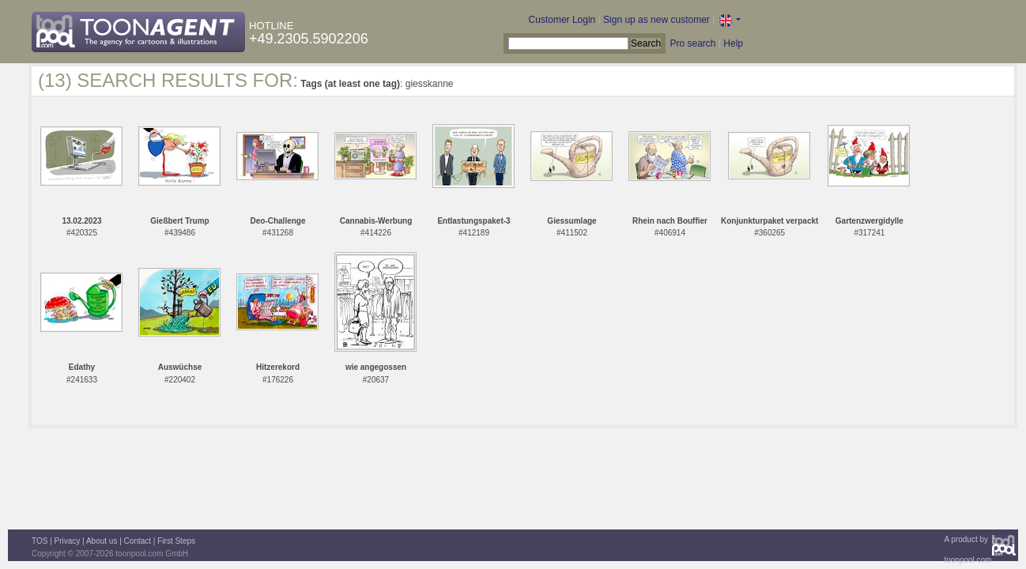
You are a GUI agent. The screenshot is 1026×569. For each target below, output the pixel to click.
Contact (137, 541)
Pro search (692, 43)
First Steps (176, 541)
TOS (39, 541)
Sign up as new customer (656, 19)
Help (733, 43)
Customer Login (562, 19)
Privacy (68, 541)
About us (101, 541)
